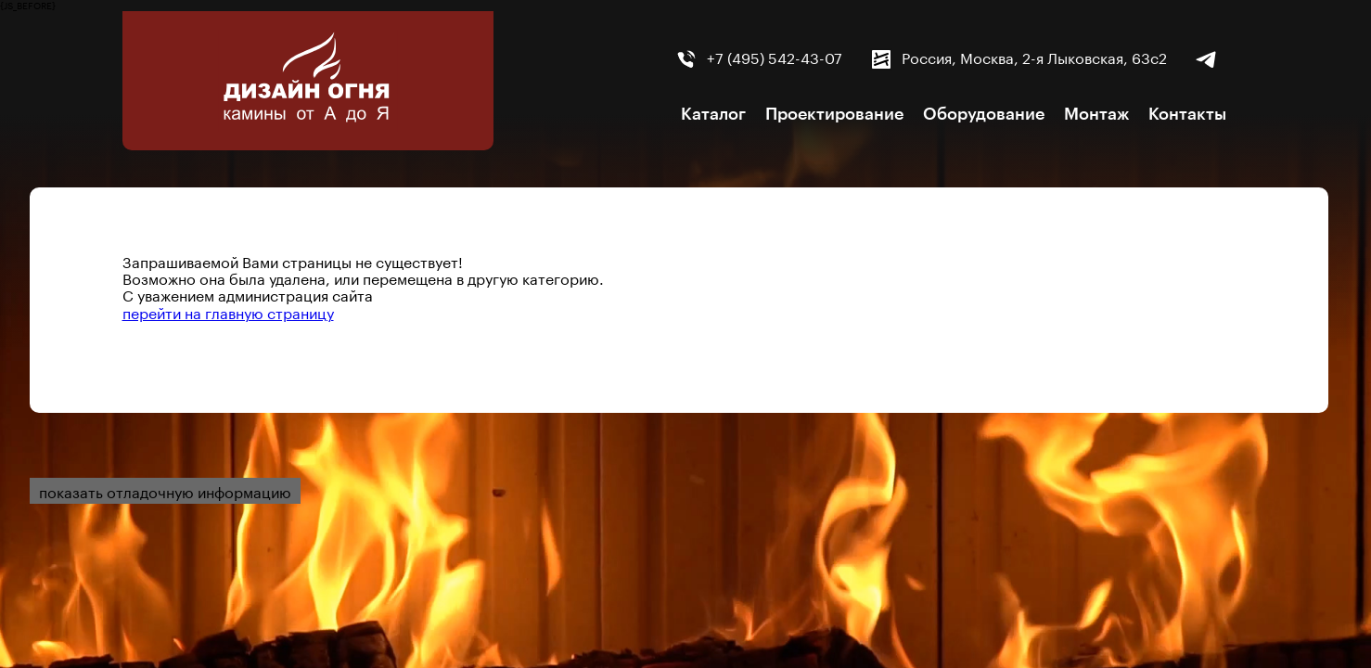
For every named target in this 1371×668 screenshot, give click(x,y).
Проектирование (834, 114)
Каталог (713, 114)
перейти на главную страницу (228, 311)
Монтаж (1096, 114)
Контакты (1187, 114)
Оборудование (983, 114)
